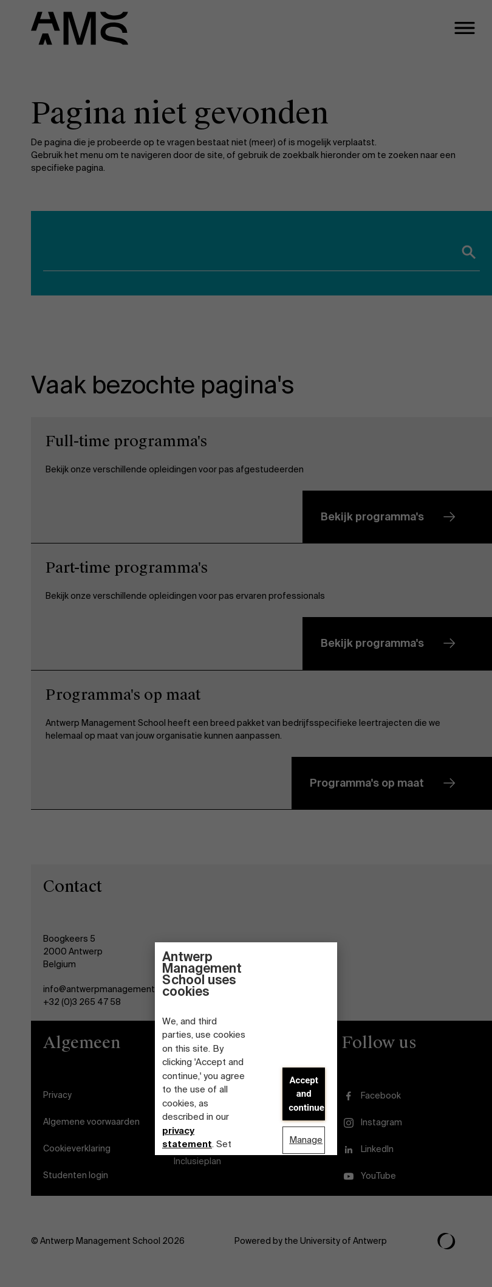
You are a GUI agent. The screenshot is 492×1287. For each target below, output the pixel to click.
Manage (306, 1140)
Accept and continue (306, 1094)
